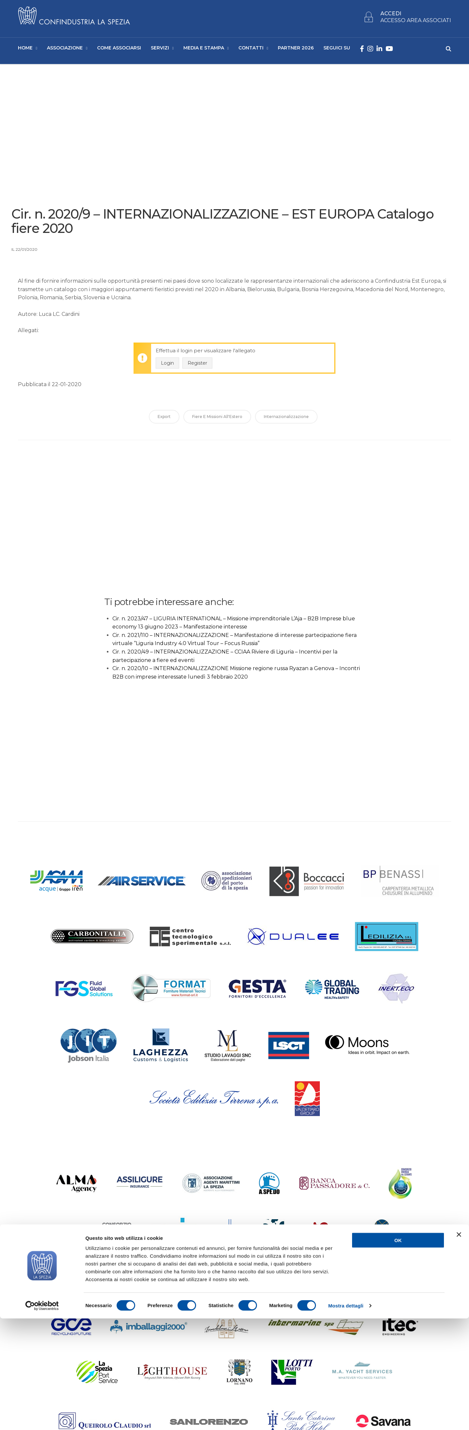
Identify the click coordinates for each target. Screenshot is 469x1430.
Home (25, 49)
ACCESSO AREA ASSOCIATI (415, 22)
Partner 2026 (296, 49)
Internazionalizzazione (286, 419)
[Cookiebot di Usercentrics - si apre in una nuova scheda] (42, 1417)
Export (164, 419)
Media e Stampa (203, 49)
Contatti (250, 49)
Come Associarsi (119, 49)
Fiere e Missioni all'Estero (217, 419)
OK (398, 1352)
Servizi (160, 49)
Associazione (65, 49)
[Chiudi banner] (459, 1346)
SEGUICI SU (336, 49)
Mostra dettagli (345, 1417)
